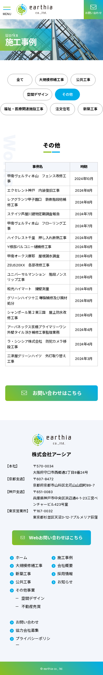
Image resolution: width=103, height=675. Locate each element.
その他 (67, 94)
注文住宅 (62, 109)
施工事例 (62, 557)
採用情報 (62, 573)
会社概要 (62, 565)
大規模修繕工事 (51, 79)
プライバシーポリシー (30, 641)
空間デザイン (37, 94)
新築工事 (90, 109)
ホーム (18, 557)
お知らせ (62, 582)
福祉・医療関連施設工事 (23, 109)
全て (20, 79)
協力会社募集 (24, 630)
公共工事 (83, 79)
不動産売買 (31, 606)
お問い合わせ (24, 622)
